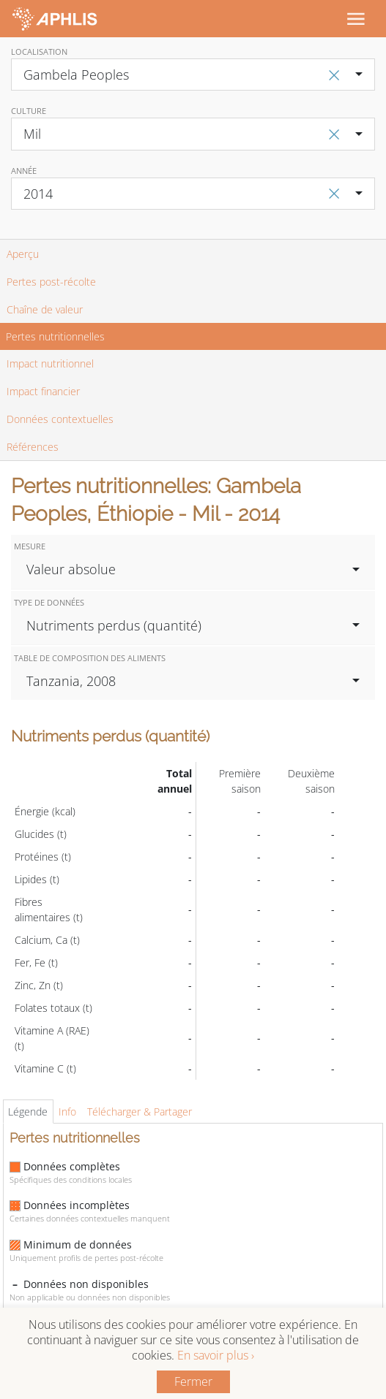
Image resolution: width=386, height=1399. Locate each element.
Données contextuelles (60, 419)
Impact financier (43, 391)
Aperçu (23, 254)
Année (24, 170)
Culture (28, 110)
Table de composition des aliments (90, 657)
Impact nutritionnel (50, 363)
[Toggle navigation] (355, 18)
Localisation (39, 51)
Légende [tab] (28, 1111)
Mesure (29, 546)
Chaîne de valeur (45, 309)
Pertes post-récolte (51, 282)
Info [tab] (67, 1111)
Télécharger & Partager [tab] (139, 1111)
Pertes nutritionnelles (55, 336)
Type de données (49, 602)
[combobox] (193, 74)
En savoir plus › (215, 1355)
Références (33, 447)
